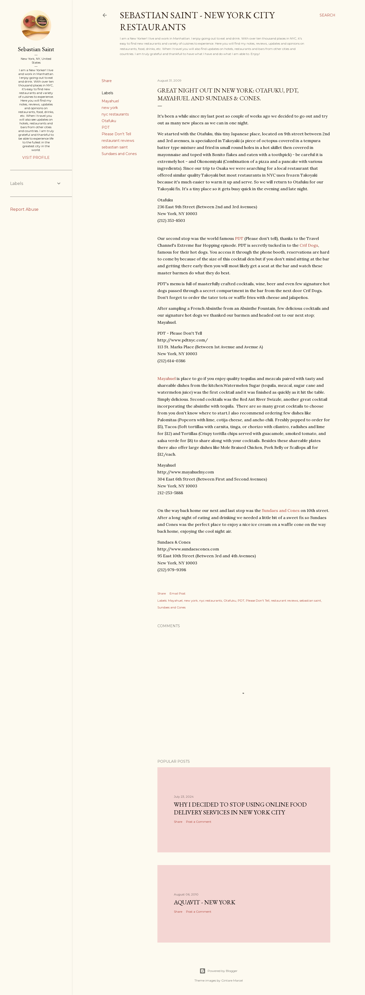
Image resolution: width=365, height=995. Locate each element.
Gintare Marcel (232, 980)
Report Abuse (24, 209)
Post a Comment (198, 822)
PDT (106, 127)
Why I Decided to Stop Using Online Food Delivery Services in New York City (240, 808)
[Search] (327, 15)
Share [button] (107, 81)
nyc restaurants (115, 114)
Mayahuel (110, 101)
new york (110, 107)
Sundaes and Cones (119, 153)
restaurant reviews (118, 140)
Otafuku (109, 121)
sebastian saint (115, 147)
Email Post (178, 593)
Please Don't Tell (116, 134)
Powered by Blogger (218, 971)
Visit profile (36, 157)
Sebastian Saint (36, 49)
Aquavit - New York (204, 902)
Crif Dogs (309, 245)
